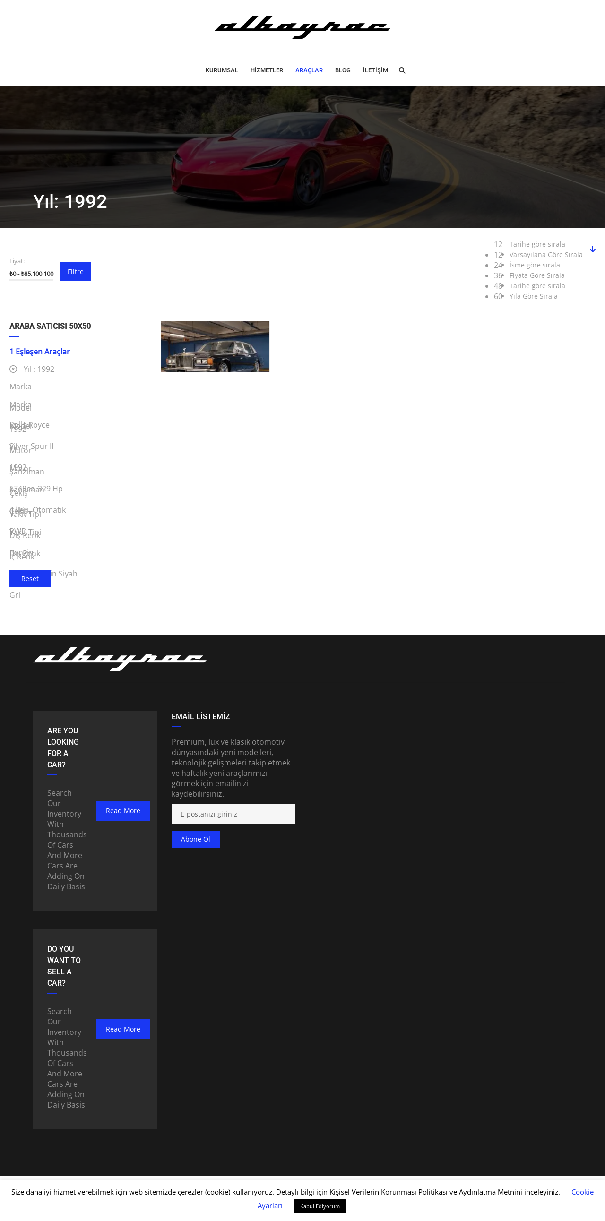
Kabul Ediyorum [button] (320, 1206)
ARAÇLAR (309, 70)
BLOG (343, 70)
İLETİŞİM (375, 70)
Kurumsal (222, 70)
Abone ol (195, 838)
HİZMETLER (267, 70)
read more (123, 810)
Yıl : (31, 369)
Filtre (76, 271)
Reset (30, 578)
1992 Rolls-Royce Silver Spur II (215, 418)
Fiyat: (17, 261)
